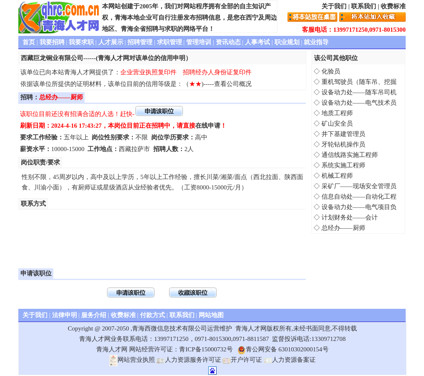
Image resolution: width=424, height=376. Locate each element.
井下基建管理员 (343, 134)
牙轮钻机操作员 (343, 144)
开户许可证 (242, 359)
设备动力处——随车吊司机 (359, 92)
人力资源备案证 (290, 359)
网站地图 (211, 315)
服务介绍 (93, 315)
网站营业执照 (132, 359)
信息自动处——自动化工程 (359, 196)
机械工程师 (337, 175)
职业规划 (286, 42)
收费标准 (393, 6)
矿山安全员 (337, 123)
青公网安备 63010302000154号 (283, 349)
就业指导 (316, 42)
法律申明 (64, 315)
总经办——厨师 (343, 228)
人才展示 (110, 42)
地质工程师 (337, 113)
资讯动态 (228, 42)
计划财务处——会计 (350, 217)
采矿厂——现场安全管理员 (359, 186)
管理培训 (198, 42)
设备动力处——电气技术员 (359, 102)
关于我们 (334, 6)
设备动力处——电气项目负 (359, 207)
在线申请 (207, 125)
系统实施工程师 (343, 165)
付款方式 (152, 315)
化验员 (331, 71)
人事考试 (257, 42)
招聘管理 (139, 42)
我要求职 (81, 42)
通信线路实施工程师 (350, 154)
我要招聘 (52, 42)
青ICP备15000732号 (205, 349)
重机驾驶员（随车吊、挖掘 (359, 81)
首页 (28, 42)
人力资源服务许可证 (189, 359)
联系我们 (363, 6)
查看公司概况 (233, 84)
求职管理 (169, 42)
